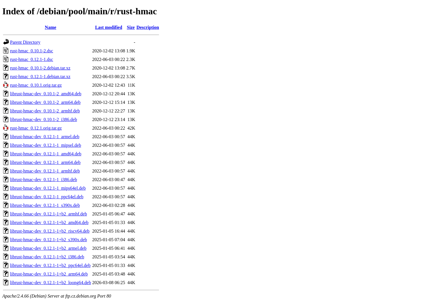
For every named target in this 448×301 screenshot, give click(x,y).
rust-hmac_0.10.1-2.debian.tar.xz (40, 68)
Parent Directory (25, 42)
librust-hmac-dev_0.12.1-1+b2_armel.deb (48, 248)
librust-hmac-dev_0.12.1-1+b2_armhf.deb (48, 213)
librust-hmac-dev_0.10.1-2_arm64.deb (45, 102)
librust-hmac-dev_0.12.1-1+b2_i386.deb (47, 256)
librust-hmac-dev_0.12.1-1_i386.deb (43, 179)
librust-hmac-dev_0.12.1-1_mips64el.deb (48, 188)
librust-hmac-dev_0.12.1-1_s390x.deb (45, 205)
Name (50, 27)
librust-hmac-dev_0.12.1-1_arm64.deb (45, 162)
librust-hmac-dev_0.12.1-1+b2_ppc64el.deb (50, 265)
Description (147, 27)
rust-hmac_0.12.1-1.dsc (31, 59)
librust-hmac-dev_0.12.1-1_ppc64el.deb (46, 196)
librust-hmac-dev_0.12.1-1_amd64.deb (45, 153)
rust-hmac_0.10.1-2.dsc (31, 50)
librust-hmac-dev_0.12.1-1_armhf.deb (45, 171)
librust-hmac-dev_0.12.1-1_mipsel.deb (45, 145)
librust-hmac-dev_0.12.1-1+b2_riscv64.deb (50, 231)
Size (131, 27)
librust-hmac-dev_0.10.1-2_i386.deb (43, 119)
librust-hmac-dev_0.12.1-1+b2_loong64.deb (50, 282)
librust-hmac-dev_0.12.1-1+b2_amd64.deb (49, 222)
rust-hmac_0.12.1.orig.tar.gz (36, 128)
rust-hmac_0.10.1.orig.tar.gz (36, 85)
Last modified (108, 27)
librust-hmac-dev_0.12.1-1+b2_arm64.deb (49, 274)
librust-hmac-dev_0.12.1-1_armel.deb (44, 136)
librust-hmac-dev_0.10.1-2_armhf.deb (45, 110)
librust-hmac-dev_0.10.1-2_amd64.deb (45, 93)
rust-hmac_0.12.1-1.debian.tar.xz (40, 76)
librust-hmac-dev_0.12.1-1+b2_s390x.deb (48, 239)
